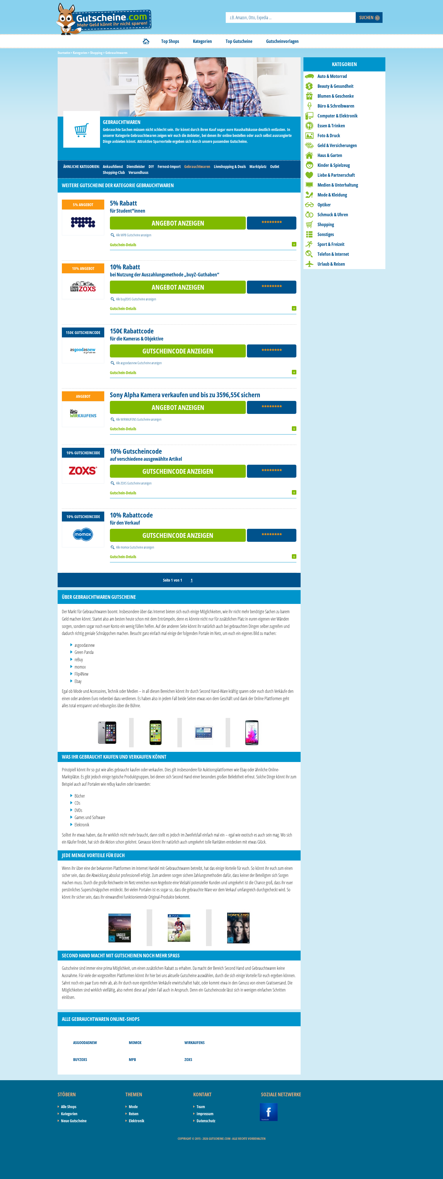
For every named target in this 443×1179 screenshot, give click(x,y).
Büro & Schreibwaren (336, 106)
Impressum (205, 1113)
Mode (133, 1106)
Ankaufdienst (113, 166)
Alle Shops (68, 1106)
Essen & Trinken (331, 126)
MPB (132, 1059)
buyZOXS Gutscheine (133, 299)
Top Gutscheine (239, 41)
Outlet (274, 166)
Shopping (326, 224)
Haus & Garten (330, 155)
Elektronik (136, 1120)
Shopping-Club (114, 172)
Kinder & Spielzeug (334, 165)
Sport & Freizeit (331, 244)
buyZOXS (80, 1059)
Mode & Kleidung (332, 195)
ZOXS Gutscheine (131, 483)
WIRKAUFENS (194, 1042)
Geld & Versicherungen (337, 145)
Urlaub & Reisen (331, 264)
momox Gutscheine (132, 547)
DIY (151, 166)
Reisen (133, 1113)
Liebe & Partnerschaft (336, 175)
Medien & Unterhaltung (338, 185)
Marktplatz (257, 166)
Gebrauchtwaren (197, 166)
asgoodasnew (85, 1042)
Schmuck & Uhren (333, 214)
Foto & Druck (329, 135)
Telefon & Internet (333, 254)
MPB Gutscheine (130, 234)
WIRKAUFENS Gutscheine (136, 419)
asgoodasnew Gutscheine (136, 362)
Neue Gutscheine (73, 1120)
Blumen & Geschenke (336, 96)
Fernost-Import (169, 166)
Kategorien (202, 41)
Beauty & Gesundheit (335, 86)
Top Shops (170, 41)
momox (135, 1042)
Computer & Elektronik (338, 116)
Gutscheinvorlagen (282, 41)
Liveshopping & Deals (230, 166)
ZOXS (188, 1059)
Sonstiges (326, 234)
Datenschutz (206, 1120)
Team (201, 1106)
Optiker (324, 205)
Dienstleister (136, 166)
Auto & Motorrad (332, 76)
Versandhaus (138, 172)
